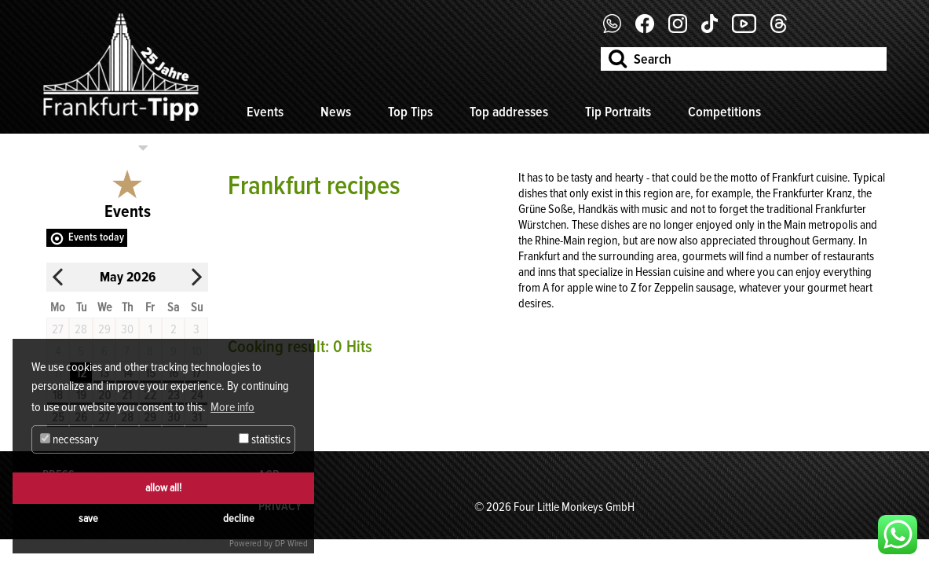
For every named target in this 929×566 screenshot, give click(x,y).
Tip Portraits (618, 111)
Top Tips (410, 111)
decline (238, 518)
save (88, 518)
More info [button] (232, 407)
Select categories (88, 148)
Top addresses (509, 111)
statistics (265, 439)
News (335, 111)
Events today (96, 237)
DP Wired (291, 543)
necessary (69, 439)
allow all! (163, 487)
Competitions (724, 111)
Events (265, 111)
